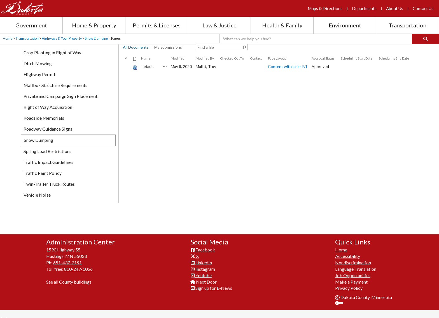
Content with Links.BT (288, 66)
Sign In (341, 308)
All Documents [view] (136, 47)
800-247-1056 (78, 274)
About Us (394, 8)
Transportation (27, 38)
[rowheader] (127, 66)
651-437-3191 (67, 267)
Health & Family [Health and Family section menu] (282, 25)
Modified (178, 58)
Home (7, 38)
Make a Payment (351, 286)
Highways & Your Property (62, 38)
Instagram (203, 274)
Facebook (203, 254)
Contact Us (423, 8)
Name (145, 58)
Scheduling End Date (394, 58)
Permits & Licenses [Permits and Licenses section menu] (157, 25)
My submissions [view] (168, 47)
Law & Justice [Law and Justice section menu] (219, 25)
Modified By (205, 58)
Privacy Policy (349, 293)
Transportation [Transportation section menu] (407, 25)
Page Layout (277, 58)
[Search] (425, 39)
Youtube (201, 280)
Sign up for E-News (211, 293)
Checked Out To (232, 58)
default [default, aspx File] (147, 66)
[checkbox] (126, 58)
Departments (364, 8)
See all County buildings (69, 286)
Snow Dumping (96, 38)
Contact (256, 58)
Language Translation (355, 274)
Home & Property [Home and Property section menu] (94, 25)
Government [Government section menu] (31, 25)
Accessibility (347, 261)
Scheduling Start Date (356, 58)
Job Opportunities (352, 280)
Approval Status (323, 58)
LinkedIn (201, 267)
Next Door (204, 286)
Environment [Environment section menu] (345, 25)
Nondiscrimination (353, 267)
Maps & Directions (325, 8)
